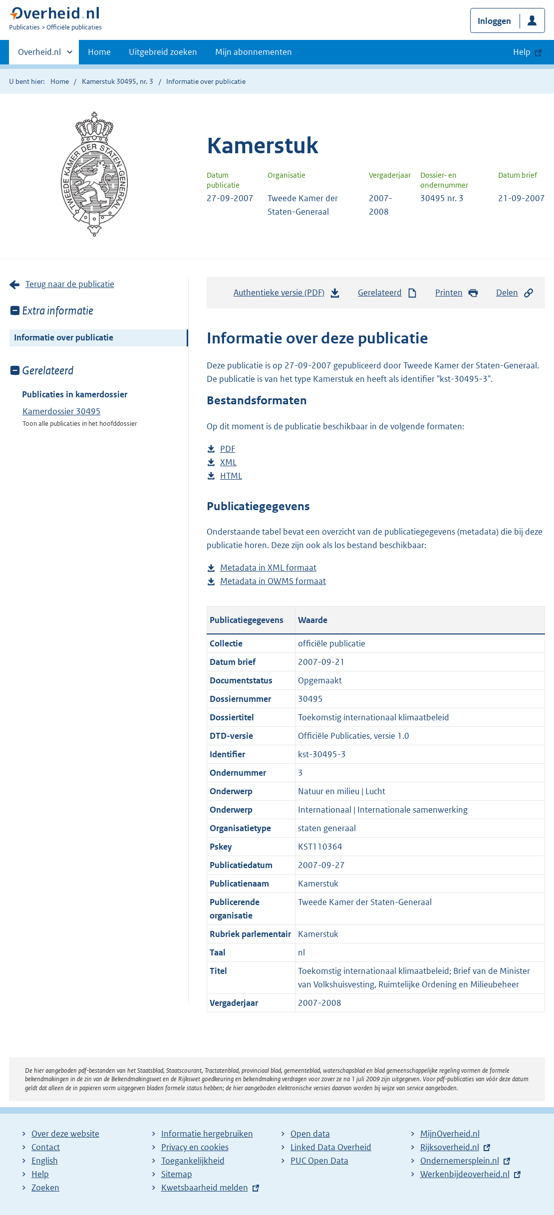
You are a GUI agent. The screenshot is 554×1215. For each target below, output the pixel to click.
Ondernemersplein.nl (459, 1160)
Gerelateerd (388, 293)
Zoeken (45, 1187)
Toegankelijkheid (193, 1160)
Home (99, 51)
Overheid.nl (39, 54)
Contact (45, 1147)
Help (40, 1174)
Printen (457, 293)
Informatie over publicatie (63, 337)
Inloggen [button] (494, 20)
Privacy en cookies (195, 1147)
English (44, 1160)
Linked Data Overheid (330, 1147)
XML (228, 462)
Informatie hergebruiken (207, 1133)
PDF (227, 449)
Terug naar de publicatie (69, 284)
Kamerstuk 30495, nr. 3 (117, 81)
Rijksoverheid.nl (449, 1147)
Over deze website (65, 1133)
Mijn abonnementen (253, 51)
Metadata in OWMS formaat (273, 581)
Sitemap (176, 1174)
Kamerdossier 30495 (61, 411)
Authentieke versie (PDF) (287, 295)
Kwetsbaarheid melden (204, 1187)
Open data (310, 1133)
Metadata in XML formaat (268, 568)
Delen (515, 293)
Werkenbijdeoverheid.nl (465, 1174)
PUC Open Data (319, 1160)
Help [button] (522, 51)
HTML (231, 476)
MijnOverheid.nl (450, 1133)
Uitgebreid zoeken (163, 51)
